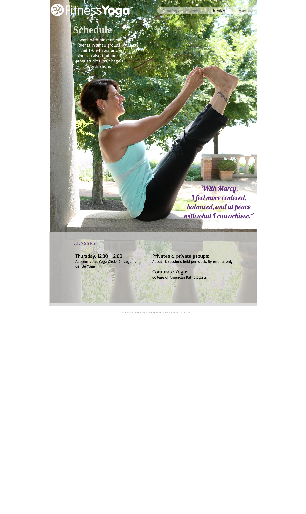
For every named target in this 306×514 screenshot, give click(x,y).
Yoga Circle (108, 261)
